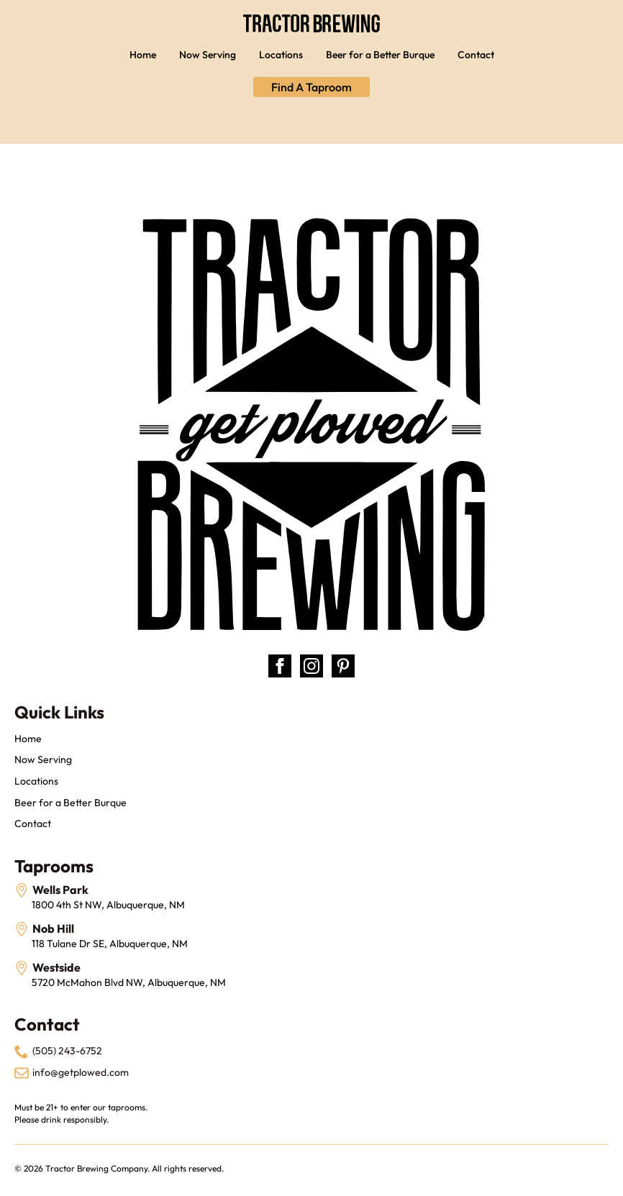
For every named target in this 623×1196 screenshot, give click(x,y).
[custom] (343, 665)
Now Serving (207, 54)
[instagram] (311, 665)
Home (142, 54)
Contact (476, 54)
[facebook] (279, 665)
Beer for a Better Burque (380, 54)
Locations (281, 54)
